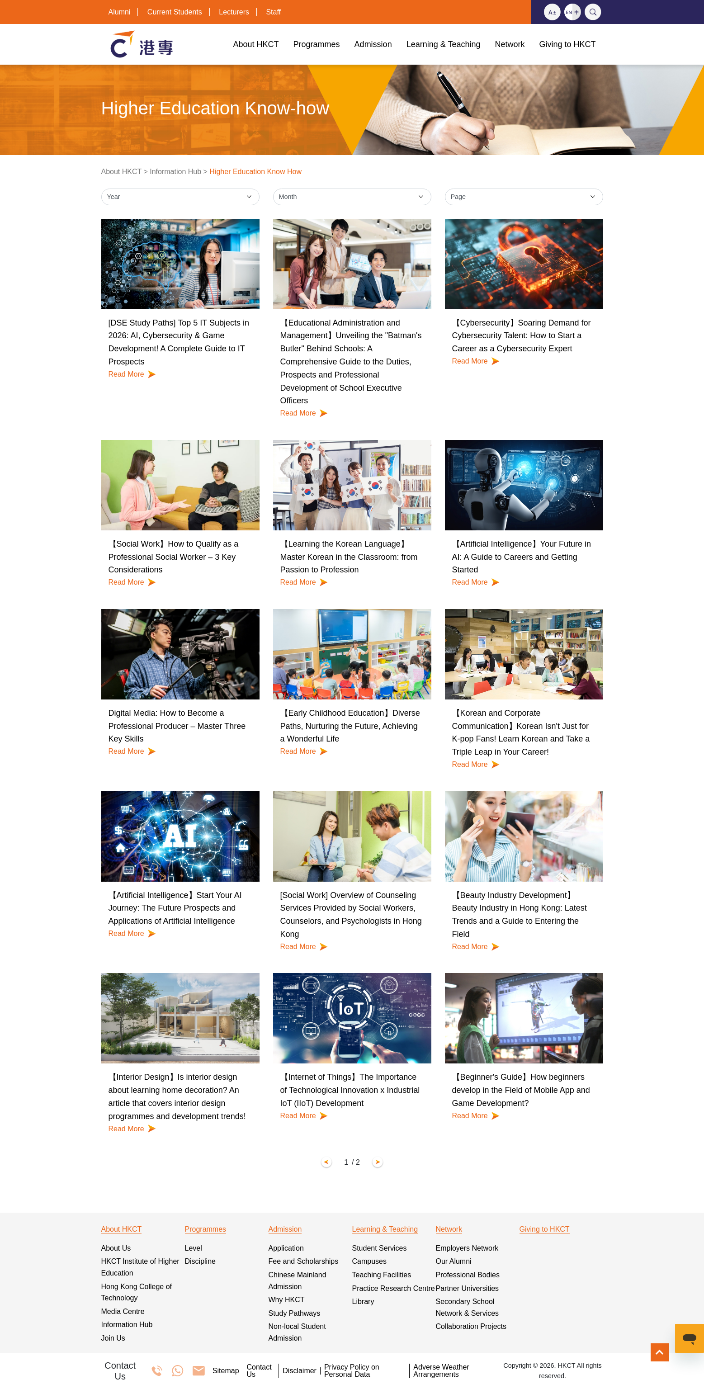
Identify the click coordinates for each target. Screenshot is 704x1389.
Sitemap (226, 1371)
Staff (273, 12)
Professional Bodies (468, 1275)
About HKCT (121, 171)
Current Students (174, 12)
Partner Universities (467, 1288)
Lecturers (234, 12)
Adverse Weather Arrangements (441, 1371)
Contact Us (259, 1371)
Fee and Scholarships (304, 1261)
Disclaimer (300, 1371)
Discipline (200, 1261)
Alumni (120, 12)
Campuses (369, 1261)
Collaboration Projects (471, 1326)
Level (193, 1248)
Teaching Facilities (381, 1275)
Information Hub (175, 171)
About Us (116, 1248)
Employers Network (467, 1248)
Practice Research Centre (393, 1288)
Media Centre (123, 1311)
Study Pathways (295, 1313)
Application (286, 1248)
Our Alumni (454, 1261)
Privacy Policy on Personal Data (351, 1371)
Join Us (113, 1338)
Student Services (379, 1248)
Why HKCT (287, 1300)
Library (363, 1301)
